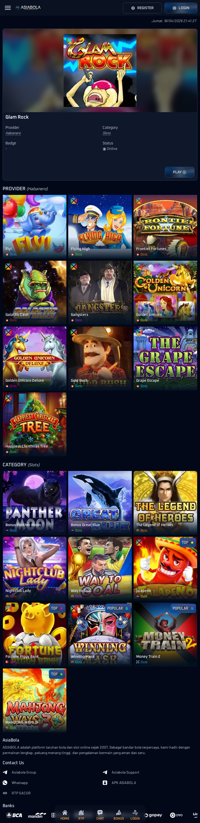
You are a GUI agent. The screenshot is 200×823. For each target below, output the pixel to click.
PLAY (179, 172)
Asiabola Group (19, 772)
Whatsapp (15, 782)
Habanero (13, 133)
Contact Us (13, 763)
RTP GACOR (17, 793)
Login (180, 8)
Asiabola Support (121, 772)
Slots (107, 133)
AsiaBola (11, 740)
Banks (8, 806)
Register (142, 8)
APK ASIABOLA (119, 782)
